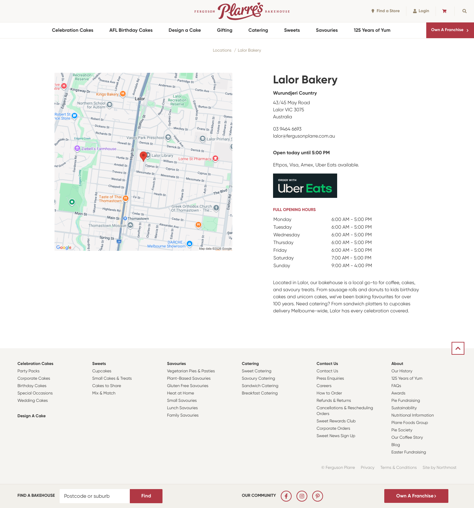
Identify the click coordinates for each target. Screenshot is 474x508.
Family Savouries (183, 415)
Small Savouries (182, 400)
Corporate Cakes (34, 378)
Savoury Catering (258, 378)
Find (146, 496)
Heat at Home (180, 393)
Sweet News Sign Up (336, 436)
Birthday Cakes (32, 386)
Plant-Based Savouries (189, 378)
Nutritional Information (412, 415)
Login (421, 11)
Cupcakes (102, 371)
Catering (258, 30)
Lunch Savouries (182, 408)
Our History (401, 371)
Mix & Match (103, 393)
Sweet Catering (256, 371)
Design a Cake (185, 30)
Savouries (327, 30)
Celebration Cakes (72, 30)
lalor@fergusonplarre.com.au (304, 136)
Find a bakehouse (36, 495)
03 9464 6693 (287, 129)
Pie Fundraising (405, 400)
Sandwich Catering (260, 386)
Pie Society (401, 430)
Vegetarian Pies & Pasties (191, 371)
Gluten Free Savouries (187, 386)
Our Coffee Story (407, 437)
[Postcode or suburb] (95, 496)
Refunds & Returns (334, 400)
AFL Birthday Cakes (131, 30)
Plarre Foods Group (409, 422)
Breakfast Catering (260, 393)
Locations (222, 50)
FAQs (396, 386)
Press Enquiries (330, 378)
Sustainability (404, 408)
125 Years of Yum (372, 30)
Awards (398, 393)
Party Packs (29, 371)
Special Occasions (35, 393)
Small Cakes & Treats (112, 378)
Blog (395, 445)
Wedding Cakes (33, 400)
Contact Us (327, 363)
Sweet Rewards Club (336, 421)
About (397, 363)
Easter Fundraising (408, 452)
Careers (324, 386)
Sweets (292, 30)
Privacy (368, 467)
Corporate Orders (333, 428)
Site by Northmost (440, 467)
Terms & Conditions (398, 467)
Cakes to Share (106, 386)
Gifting (224, 30)
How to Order (329, 393)
